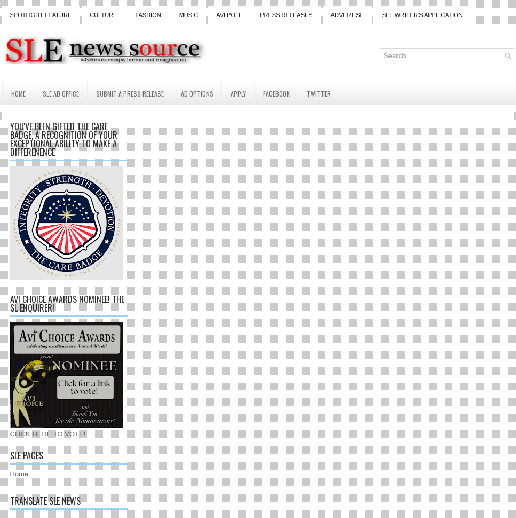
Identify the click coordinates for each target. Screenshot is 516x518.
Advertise (347, 15)
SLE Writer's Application (422, 15)
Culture (103, 15)
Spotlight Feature (41, 15)
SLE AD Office (61, 93)
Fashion (148, 15)
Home (18, 93)
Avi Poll (229, 15)
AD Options (197, 93)
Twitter (319, 93)
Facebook (276, 93)
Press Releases (286, 15)
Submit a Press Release (130, 93)
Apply (238, 93)
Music (188, 15)
